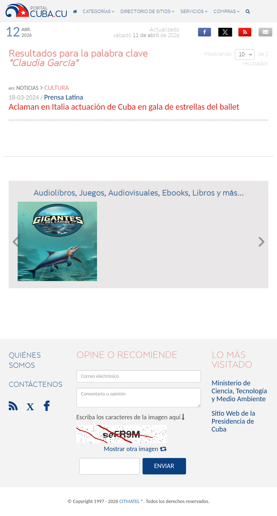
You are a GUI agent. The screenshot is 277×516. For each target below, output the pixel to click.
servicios (194, 11)
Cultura (56, 88)
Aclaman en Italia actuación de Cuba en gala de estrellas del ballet (124, 106)
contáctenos (35, 384)
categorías (99, 11)
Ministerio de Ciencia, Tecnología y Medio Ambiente (239, 391)
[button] (15, 241)
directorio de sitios (147, 11)
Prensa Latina (63, 97)
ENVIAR (164, 466)
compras (227, 11)
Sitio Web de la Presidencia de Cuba (233, 421)
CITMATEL (129, 501)
